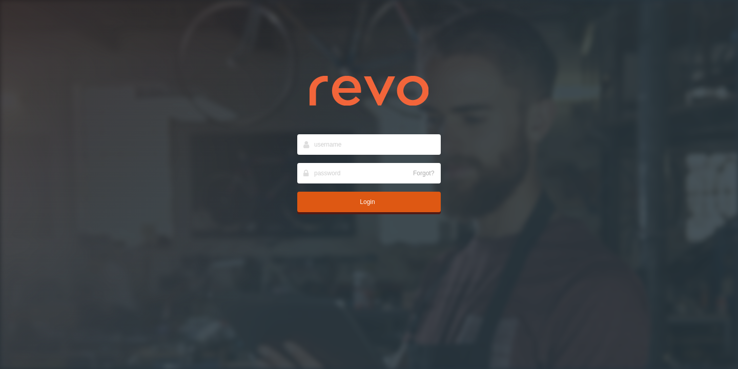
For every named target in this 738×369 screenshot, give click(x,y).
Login (367, 202)
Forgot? (423, 173)
